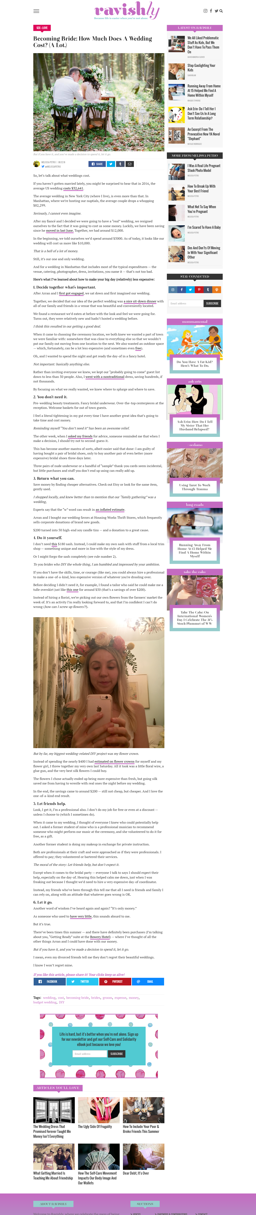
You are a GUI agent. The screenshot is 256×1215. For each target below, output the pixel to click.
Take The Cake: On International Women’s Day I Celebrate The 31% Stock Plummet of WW (195, 618)
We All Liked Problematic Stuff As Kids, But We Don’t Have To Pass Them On (203, 44)
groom (107, 997)
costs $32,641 (73, 188)
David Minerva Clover (196, 57)
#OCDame (195, 445)
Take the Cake (195, 572)
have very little (81, 916)
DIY (61, 1002)
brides (95, 997)
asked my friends (80, 436)
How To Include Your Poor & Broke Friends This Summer (141, 1129)
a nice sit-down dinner (140, 301)
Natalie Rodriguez (195, 144)
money (134, 997)
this (54, 544)
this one (72, 589)
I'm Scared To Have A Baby (204, 227)
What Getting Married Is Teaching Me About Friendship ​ (53, 1175)
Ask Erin (194, 381)
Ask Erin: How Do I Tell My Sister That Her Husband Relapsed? (195, 425)
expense (120, 997)
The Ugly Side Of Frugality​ (95, 1126)
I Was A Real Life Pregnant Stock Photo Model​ (204, 168)
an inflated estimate (110, 509)
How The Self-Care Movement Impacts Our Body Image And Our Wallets (97, 1177)
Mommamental (194, 322)
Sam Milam (192, 75)
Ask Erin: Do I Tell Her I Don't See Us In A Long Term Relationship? (202, 113)
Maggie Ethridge (194, 100)
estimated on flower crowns (115, 761)
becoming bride (77, 997)
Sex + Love (42, 28)
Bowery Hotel (100, 937)
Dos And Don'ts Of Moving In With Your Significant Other (204, 252)
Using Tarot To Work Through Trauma (194, 487)
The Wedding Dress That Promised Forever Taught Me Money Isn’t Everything (52, 1131)
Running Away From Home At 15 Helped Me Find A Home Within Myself (204, 90)
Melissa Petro (48, 162)
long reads (195, 505)
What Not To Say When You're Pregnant (202, 209)
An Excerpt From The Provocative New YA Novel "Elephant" (204, 134)
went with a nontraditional (105, 376)
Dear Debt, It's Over (136, 1173)
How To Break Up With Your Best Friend (202, 188)
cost (61, 997)
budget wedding (44, 1002)
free (138, 348)
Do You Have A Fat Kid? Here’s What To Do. (195, 364)
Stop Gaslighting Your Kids (201, 68)
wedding (49, 997)
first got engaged (71, 293)
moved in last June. (60, 230)
